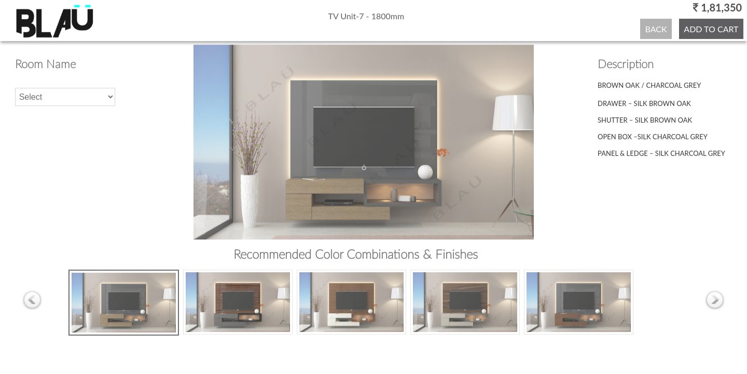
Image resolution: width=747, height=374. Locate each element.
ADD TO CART (711, 28)
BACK (656, 28)
